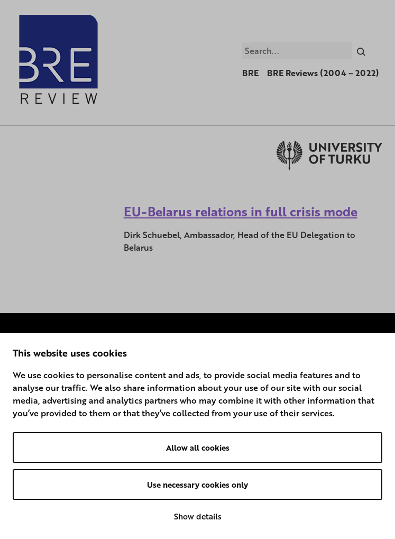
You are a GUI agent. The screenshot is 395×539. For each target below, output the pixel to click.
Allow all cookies (197, 447)
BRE (250, 73)
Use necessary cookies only (197, 484)
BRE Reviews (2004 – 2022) (323, 73)
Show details (198, 516)
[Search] (361, 50)
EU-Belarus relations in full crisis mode (240, 211)
